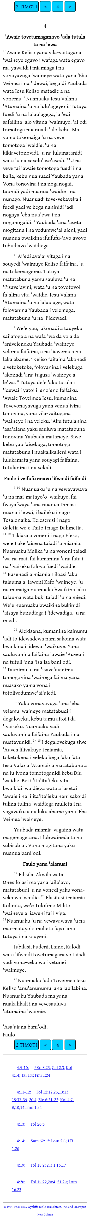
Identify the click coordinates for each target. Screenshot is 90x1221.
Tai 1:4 (27, 1075)
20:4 (32, 1099)
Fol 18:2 (38, 1165)
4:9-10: (23, 1067)
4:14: (21, 1140)
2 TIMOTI (26, 6)
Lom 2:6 (58, 1140)
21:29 (62, 1181)
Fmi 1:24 (42, 1075)
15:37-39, (20, 1099)
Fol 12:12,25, (47, 1091)
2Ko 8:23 (42, 1067)
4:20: (21, 1181)
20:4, (52, 1181)
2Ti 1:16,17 (56, 1165)
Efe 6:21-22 (48, 1099)
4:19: (21, 1165)
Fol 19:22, (39, 1181)
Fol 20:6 (38, 1124)
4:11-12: (24, 1091)
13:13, (64, 1091)
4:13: (21, 1124)
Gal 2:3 (58, 1067)
